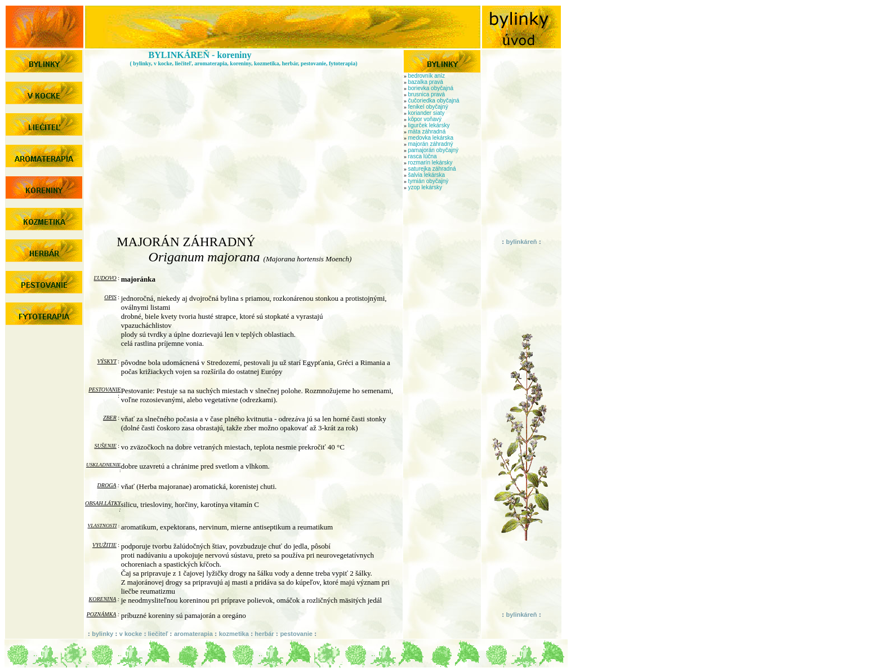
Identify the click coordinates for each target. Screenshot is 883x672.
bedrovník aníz (426, 76)
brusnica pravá (426, 94)
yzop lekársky (425, 187)
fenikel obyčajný (428, 107)
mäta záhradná (427, 131)
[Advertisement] (243, 145)
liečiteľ (158, 633)
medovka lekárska (431, 138)
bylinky (103, 633)
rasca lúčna (422, 156)
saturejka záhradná (432, 169)
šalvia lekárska (426, 175)
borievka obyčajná (431, 88)
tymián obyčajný (428, 181)
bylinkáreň (521, 241)
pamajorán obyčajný (433, 150)
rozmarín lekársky (430, 162)
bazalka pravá (425, 82)
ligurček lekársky (429, 125)
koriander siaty (426, 113)
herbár (264, 633)
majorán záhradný (430, 144)
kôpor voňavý (425, 119)
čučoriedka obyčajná (434, 100)
